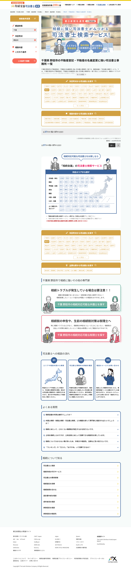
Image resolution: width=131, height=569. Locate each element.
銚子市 (91, 94)
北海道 (62, 178)
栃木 (87, 182)
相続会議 (78, 539)
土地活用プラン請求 (115, 5)
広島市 (107, 206)
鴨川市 (68, 98)
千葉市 (47, 86)
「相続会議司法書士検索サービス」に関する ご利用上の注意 (66, 216)
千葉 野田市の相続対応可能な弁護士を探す (81, 304)
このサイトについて (19, 558)
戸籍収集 (83, 119)
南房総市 (47, 98)
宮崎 (85, 201)
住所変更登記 (109, 122)
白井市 (53, 94)
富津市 (112, 94)
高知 (100, 197)
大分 (81, 201)
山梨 (66, 186)
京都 (71, 193)
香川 (85, 197)
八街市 (80, 94)
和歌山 (86, 193)
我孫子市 (61, 90)
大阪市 (68, 206)
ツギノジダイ (80, 542)
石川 (81, 186)
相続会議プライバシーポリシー (62, 558)
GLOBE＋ (58, 539)
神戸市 (95, 206)
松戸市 (60, 86)
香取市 (67, 94)
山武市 (95, 90)
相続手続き (48, 119)
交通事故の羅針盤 (81, 547)
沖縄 (97, 201)
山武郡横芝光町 (104, 98)
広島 (61, 197)
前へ (112, 145)
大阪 (61, 193)
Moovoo (15, 545)
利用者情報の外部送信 (81, 558)
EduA (14, 542)
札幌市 (82, 206)
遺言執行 (79, 122)
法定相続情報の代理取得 (52, 122)
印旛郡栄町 (94, 98)
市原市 (77, 86)
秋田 (77, 178)
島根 (81, 197)
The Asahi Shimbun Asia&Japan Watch (106, 540)
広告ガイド (24, 561)
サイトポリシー (33, 558)
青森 (67, 178)
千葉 (77, 182)
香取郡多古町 (72, 101)
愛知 (61, 189)
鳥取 (76, 197)
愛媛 (95, 197)
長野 (71, 186)
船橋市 (53, 86)
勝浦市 (75, 98)
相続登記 (64, 119)
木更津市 (53, 90)
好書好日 (57, 542)
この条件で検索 (23, 61)
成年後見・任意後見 (68, 122)
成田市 (68, 90)
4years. (78, 536)
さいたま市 (69, 210)
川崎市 (77, 210)
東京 (61, 182)
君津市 (88, 90)
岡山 (66, 197)
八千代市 (84, 86)
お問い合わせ (33, 561)
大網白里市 (98, 94)
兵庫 (66, 193)
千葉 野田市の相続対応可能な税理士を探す (81, 335)
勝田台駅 (81, 270)
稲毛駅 (47, 270)
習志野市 (104, 86)
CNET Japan (38, 536)
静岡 (66, 189)
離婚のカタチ (17, 550)
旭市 (85, 94)
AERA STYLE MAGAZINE (62, 547)
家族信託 (101, 119)
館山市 (106, 94)
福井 (85, 186)
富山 (76, 186)
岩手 (72, 178)
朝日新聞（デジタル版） (20, 536)
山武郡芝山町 (62, 101)
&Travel (22, 539)
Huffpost (36, 542)
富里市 (109, 90)
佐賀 (66, 201)
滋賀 (81, 193)
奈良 (76, 193)
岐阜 (71, 189)
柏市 (71, 86)
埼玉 (72, 182)
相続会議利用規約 (45, 558)
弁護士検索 (81, 5)
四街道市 (60, 94)
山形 (87, 178)
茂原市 (73, 94)
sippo (57, 536)
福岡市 (88, 206)
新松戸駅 (60, 270)
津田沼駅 (89, 270)
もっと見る (80, 106)
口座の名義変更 (73, 119)
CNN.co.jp (37, 539)
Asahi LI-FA (79, 545)
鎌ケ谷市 (75, 90)
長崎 (71, 201)
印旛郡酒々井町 (83, 98)
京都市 (101, 206)
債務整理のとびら (39, 550)
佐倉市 (97, 86)
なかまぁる (58, 545)
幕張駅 (53, 270)
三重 (76, 189)
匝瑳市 (62, 98)
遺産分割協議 (92, 119)
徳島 (90, 197)
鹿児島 (91, 201)
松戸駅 (67, 270)
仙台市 (62, 210)
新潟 (61, 186)
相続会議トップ (70, 5)
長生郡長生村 (103, 101)
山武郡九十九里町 (50, 101)
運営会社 (16, 561)
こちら (89, 219)
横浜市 (62, 206)
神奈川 (67, 182)
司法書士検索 (101, 5)
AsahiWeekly (101, 544)
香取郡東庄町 (93, 101)
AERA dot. (37, 545)
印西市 (82, 90)
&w (18, 539)
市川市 (66, 86)
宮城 (82, 178)
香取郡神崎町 (82, 101)
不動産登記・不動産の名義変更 (93, 122)
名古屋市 (75, 206)
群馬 (92, 182)
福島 (92, 178)
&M (14, 539)
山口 (71, 197)
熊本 (76, 201)
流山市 (91, 86)
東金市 (47, 94)
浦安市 (111, 86)
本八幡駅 (74, 270)
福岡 (61, 201)
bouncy (36, 547)
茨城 (82, 182)
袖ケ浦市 (101, 90)
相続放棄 (56, 119)
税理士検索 (91, 5)
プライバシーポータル (97, 558)
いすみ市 (55, 98)
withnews (16, 547)
